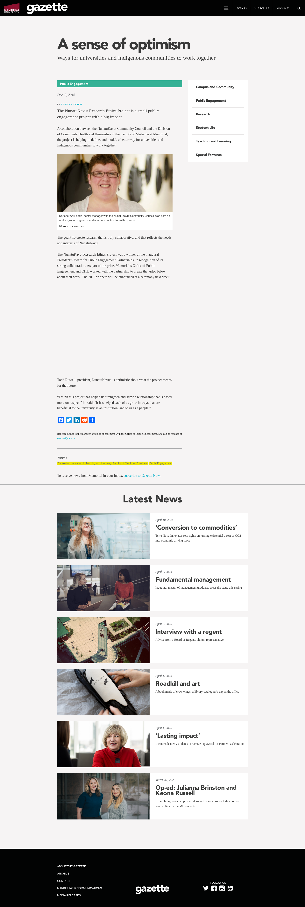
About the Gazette (71, 866)
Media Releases (69, 895)
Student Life (205, 128)
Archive (63, 873)
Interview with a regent (188, 631)
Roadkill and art (177, 683)
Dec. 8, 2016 (66, 95)
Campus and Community (215, 87)
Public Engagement (161, 463)
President (142, 463)
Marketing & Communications (79, 888)
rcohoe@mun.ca (66, 438)
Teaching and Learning (213, 141)
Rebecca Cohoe (71, 104)
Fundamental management (193, 579)
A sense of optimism (123, 44)
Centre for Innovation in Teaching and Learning (84, 463)
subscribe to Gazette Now (142, 476)
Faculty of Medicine (124, 463)
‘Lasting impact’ (177, 735)
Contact (63, 880)
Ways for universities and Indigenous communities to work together (136, 57)
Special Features (209, 155)
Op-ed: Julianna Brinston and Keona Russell (196, 790)
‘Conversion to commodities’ (196, 527)
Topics (62, 458)
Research (203, 114)
